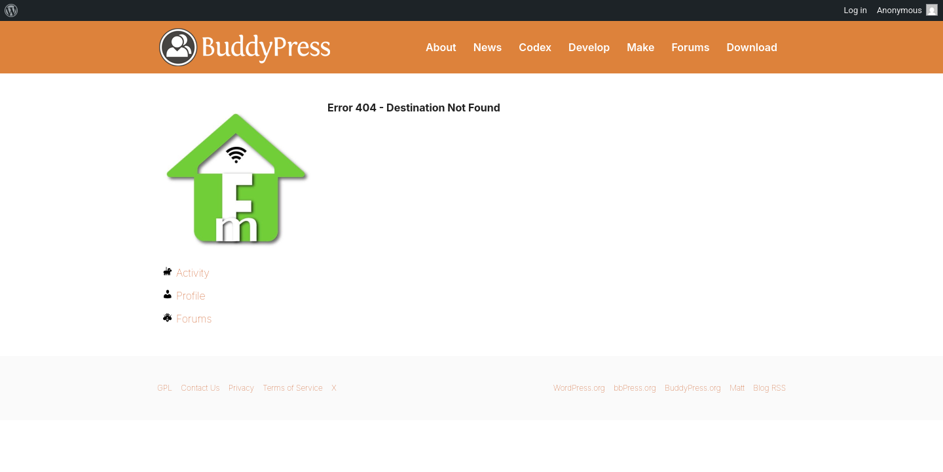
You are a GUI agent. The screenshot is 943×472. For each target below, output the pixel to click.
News (487, 47)
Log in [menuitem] (855, 10)
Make (640, 47)
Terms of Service (292, 388)
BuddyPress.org (245, 47)
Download (751, 47)
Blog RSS (769, 388)
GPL (164, 388)
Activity (193, 272)
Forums (690, 47)
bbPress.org (635, 388)
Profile (191, 295)
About (441, 47)
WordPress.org (579, 388)
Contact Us (200, 388)
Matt (737, 388)
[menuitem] (11, 10)
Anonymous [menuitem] (907, 10)
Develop (589, 47)
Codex (535, 47)
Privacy (241, 388)
